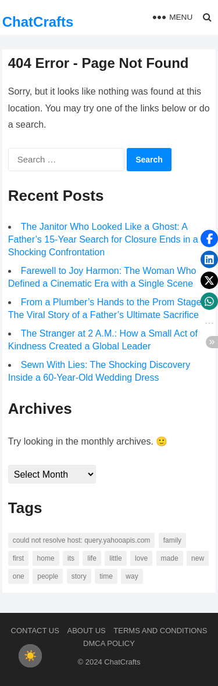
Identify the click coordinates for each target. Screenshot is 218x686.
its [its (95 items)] (70, 558)
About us (86, 630)
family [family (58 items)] (172, 540)
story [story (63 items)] (79, 576)
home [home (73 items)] (46, 558)
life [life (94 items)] (91, 558)
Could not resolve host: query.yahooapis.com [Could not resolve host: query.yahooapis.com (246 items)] (82, 540)
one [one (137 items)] (18, 576)
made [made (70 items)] (169, 558)
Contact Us (35, 630)
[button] (209, 238)
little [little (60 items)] (115, 558)
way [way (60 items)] (132, 576)
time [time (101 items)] (106, 576)
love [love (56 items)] (141, 558)
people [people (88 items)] (47, 576)
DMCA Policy (109, 643)
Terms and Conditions (160, 630)
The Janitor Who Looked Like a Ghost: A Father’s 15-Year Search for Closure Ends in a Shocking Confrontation (103, 239)
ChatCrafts (38, 22)
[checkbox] (30, 655)
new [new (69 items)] (197, 558)
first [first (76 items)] (18, 558)
